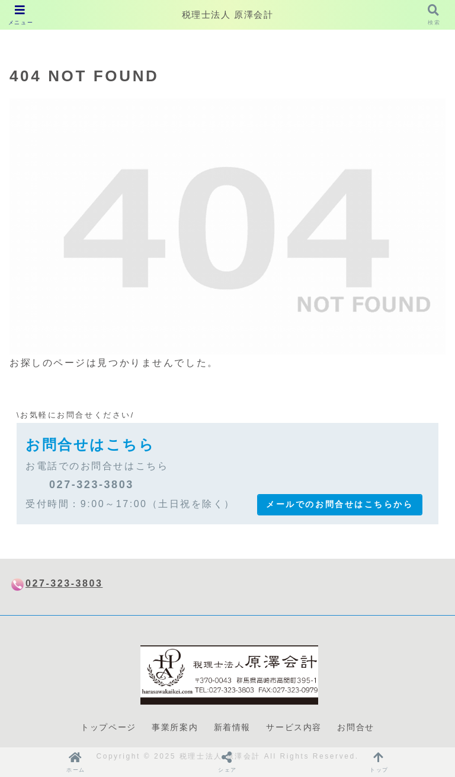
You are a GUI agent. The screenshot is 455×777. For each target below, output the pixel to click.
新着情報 (232, 726)
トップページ (108, 726)
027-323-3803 (63, 583)
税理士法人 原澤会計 (227, 14)
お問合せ (355, 726)
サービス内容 (294, 726)
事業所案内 (175, 726)
